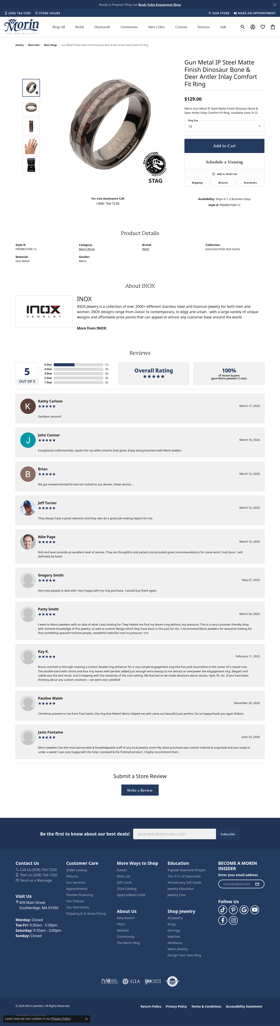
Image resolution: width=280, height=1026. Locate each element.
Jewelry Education (181, 889)
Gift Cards (124, 882)
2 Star (48, 378)
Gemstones (129, 26)
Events (122, 870)
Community (125, 936)
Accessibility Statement (244, 1006)
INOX (145, 249)
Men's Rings (50, 45)
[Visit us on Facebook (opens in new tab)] (222, 920)
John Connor (49, 435)
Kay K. (43, 651)
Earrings (174, 930)
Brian (43, 469)
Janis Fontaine (50, 732)
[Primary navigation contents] (139, 27)
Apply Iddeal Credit (131, 895)
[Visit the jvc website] (109, 981)
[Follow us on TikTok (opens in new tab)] (222, 909)
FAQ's (121, 924)
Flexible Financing (79, 895)
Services (204, 26)
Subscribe (228, 834)
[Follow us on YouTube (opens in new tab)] (254, 909)
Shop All (58, 26)
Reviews (123, 930)
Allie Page (46, 536)
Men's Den (156, 26)
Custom (181, 26)
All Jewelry (175, 918)
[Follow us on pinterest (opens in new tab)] (233, 909)
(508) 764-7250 (107, 203)
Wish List (123, 876)
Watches (174, 936)
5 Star (48, 365)
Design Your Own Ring (184, 955)
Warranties (250, 182)
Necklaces (175, 943)
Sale (223, 26)
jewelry (20, 45)
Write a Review (140, 790)
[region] (109, 126)
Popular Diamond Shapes (187, 870)
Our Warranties (77, 907)
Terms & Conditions (206, 1006)
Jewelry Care (177, 895)
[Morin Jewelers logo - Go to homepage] (21, 27)
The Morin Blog (128, 943)
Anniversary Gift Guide (184, 882)
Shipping (197, 182)
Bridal (79, 26)
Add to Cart (224, 146)
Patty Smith (48, 609)
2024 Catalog (126, 889)
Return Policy (151, 1006)
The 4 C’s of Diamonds (184, 876)
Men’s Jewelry (178, 949)
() (106, 365)
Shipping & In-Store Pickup (86, 913)
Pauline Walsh (50, 698)
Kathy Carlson (50, 401)
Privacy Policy (176, 1006)
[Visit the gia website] (131, 981)
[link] (17, 13)
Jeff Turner (47, 502)
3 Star (48, 373)
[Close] (274, 5)
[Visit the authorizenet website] (172, 981)
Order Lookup (76, 870)
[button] (159, 4)
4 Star (48, 369)
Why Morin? (126, 918)
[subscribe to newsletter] (257, 884)
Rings (172, 924)
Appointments (77, 889)
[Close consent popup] (86, 1019)
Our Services (75, 882)
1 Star (48, 382)
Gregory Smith (51, 575)
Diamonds (102, 26)
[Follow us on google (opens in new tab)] (244, 909)
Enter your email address (238, 875)
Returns (223, 182)
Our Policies (75, 901)
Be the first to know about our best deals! (85, 833)
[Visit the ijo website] (153, 981)
